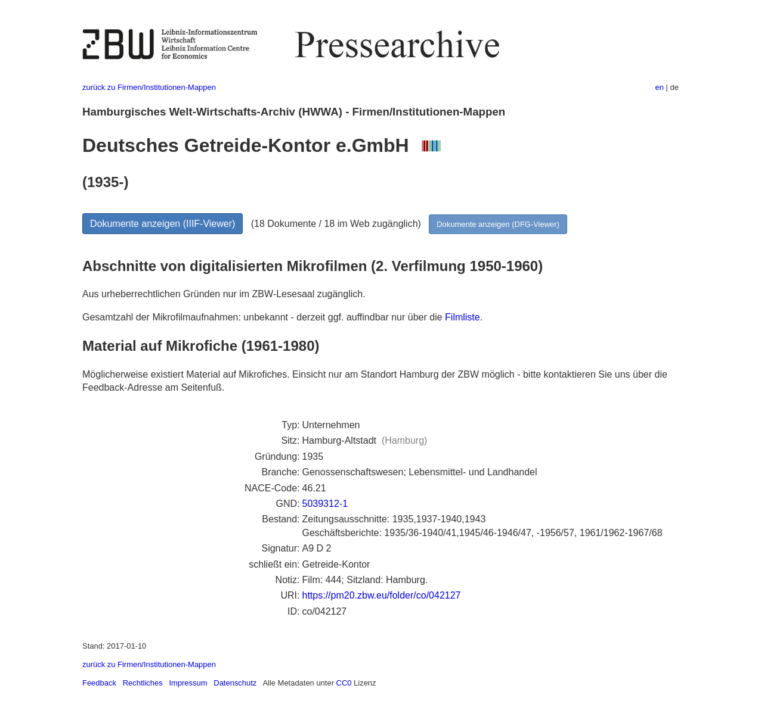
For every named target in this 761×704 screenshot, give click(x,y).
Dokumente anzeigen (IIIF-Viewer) (162, 224)
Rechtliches (143, 682)
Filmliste (462, 317)
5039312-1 (325, 504)
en (659, 87)
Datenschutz (235, 682)
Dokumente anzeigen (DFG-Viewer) (498, 224)
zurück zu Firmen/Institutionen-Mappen (149, 87)
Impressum (188, 682)
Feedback (99, 682)
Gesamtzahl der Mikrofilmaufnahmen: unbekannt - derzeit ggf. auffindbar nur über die (263, 317)
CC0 (344, 682)
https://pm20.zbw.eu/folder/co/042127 (381, 595)
